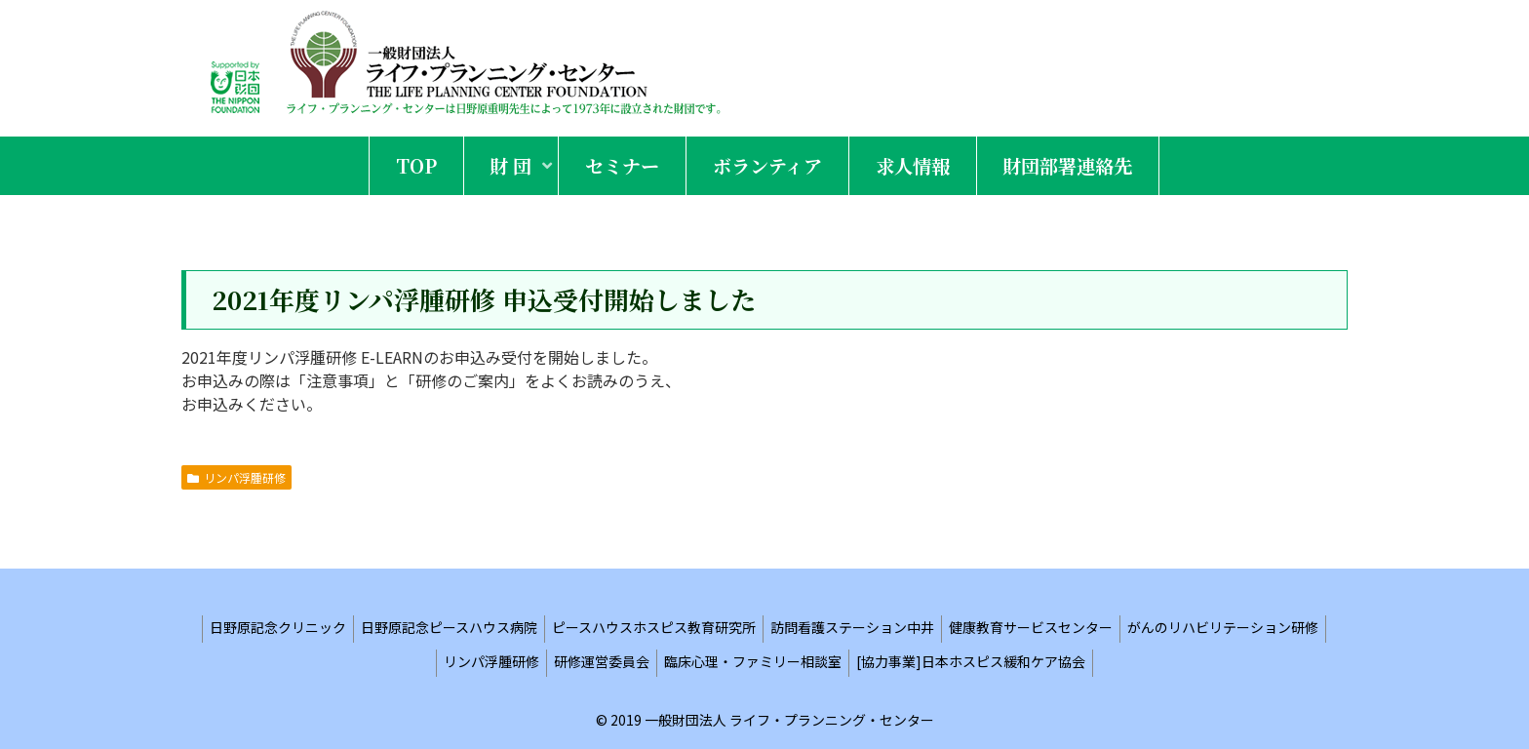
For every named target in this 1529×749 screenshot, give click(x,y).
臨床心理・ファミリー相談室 (753, 661)
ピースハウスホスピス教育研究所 (654, 627)
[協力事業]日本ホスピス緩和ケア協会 (970, 661)
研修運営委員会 (601, 661)
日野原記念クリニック (278, 627)
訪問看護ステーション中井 (852, 627)
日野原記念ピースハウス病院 (449, 627)
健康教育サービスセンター (1031, 627)
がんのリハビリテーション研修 (1222, 627)
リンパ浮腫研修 (236, 477)
